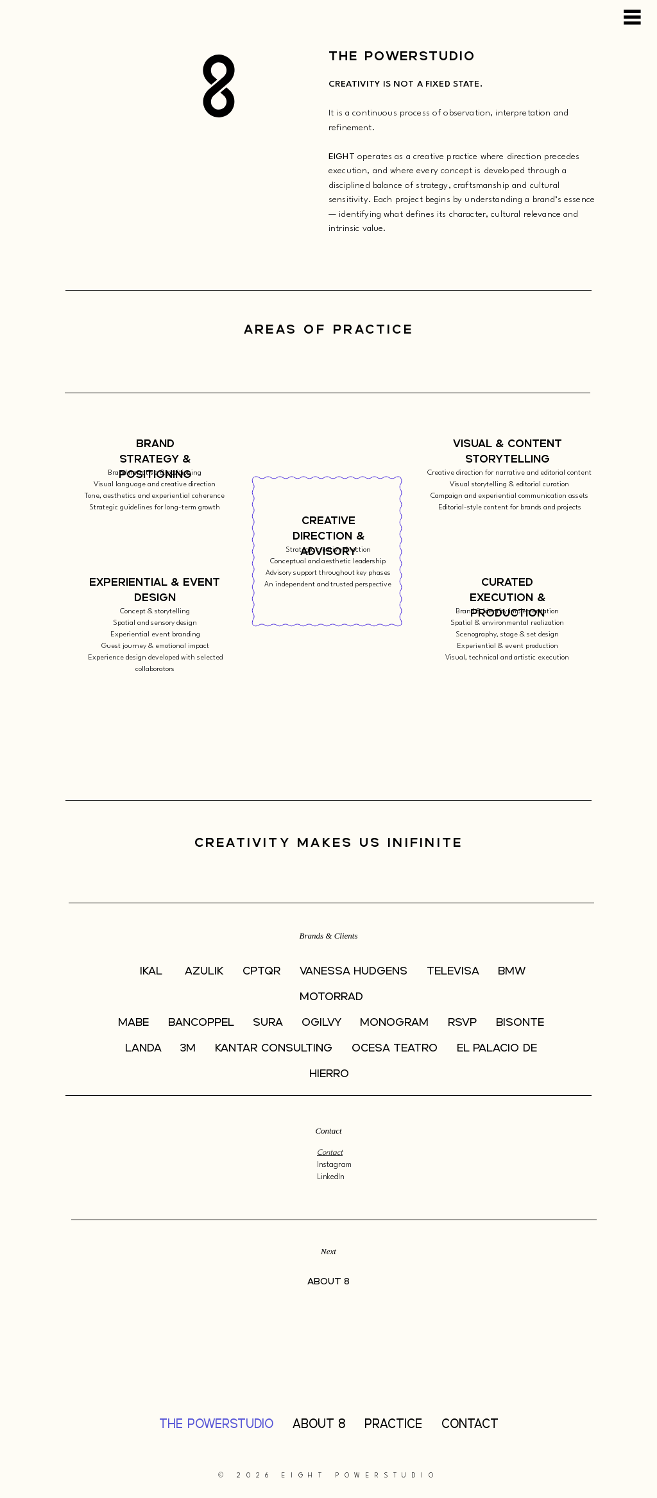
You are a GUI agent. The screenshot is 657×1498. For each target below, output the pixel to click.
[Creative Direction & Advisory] (328, 537)
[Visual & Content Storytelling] (507, 452)
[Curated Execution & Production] (507, 598)
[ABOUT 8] (328, 1282)
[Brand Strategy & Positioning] (155, 459)
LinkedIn (331, 1177)
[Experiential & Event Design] (155, 590)
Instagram (335, 1165)
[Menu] (632, 17)
